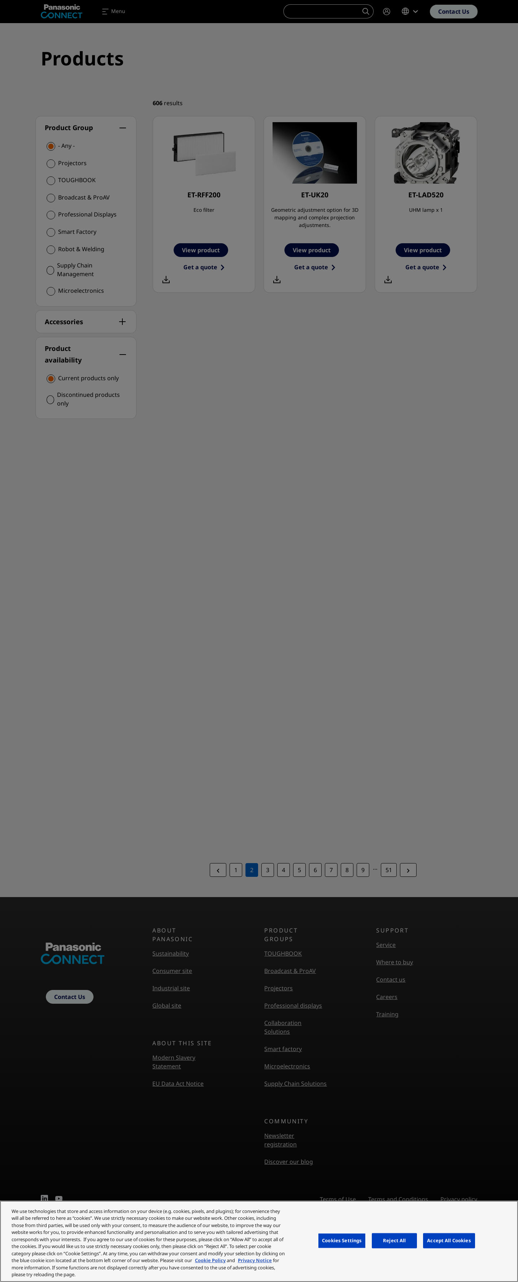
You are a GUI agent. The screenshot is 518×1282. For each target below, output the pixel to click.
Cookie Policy (210, 1260)
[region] (259, 1241)
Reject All (394, 1240)
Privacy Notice (255, 1260)
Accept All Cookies (449, 1240)
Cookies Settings (342, 1240)
